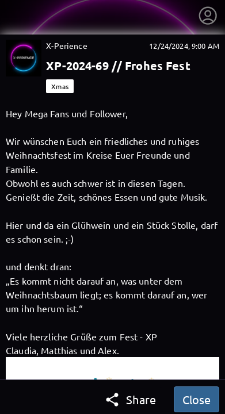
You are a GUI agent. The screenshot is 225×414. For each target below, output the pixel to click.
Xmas (59, 86)
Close (196, 399)
